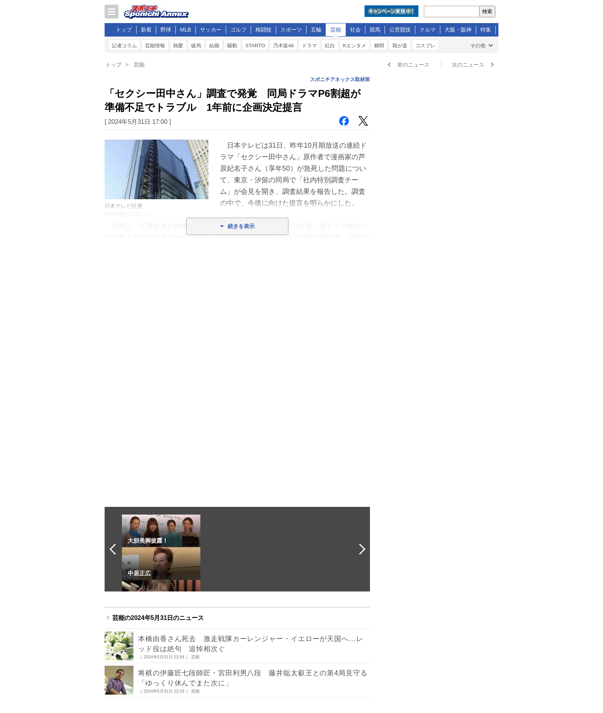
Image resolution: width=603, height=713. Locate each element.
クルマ (428, 30)
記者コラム (124, 45)
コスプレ (425, 45)
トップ (124, 30)
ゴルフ (238, 30)
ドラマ (309, 45)
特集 (485, 30)
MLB (185, 30)
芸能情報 (155, 45)
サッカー (211, 30)
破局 (196, 45)
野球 (165, 30)
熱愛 (178, 45)
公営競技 (400, 30)
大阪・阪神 (458, 30)
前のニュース (413, 64)
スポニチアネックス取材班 (340, 79)
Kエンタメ (354, 45)
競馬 (375, 30)
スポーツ (291, 30)
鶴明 (379, 45)
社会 (355, 30)
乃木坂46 (283, 45)
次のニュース (468, 64)
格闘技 (263, 30)
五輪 (316, 30)
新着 (146, 30)
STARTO (255, 45)
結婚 (214, 45)
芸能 (335, 30)
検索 (487, 11)
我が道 (399, 45)
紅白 (330, 45)
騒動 (232, 45)
